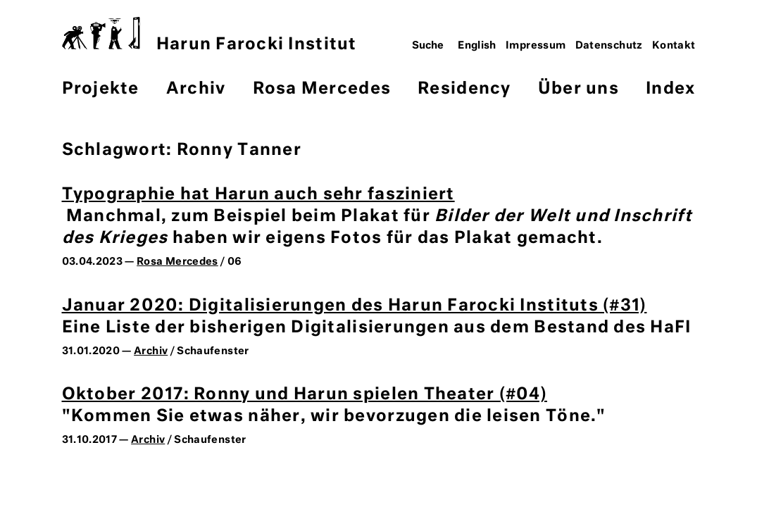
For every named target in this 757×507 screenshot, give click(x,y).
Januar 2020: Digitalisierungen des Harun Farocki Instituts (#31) (354, 306)
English (477, 46)
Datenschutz (609, 46)
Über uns (578, 89)
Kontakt (674, 46)
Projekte (100, 89)
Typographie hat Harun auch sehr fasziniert (258, 195)
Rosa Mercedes (322, 89)
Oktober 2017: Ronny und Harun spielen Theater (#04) (305, 395)
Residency (464, 89)
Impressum (535, 46)
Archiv (196, 89)
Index (670, 89)
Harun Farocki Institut (209, 35)
